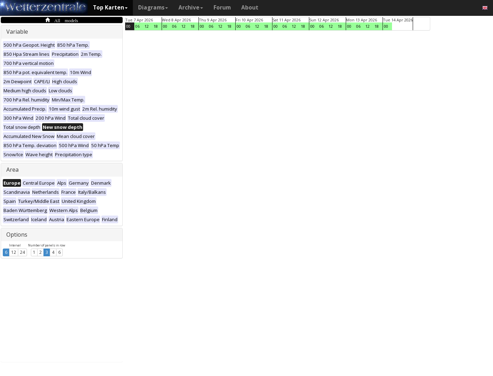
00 (128, 26)
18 (156, 26)
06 (137, 26)
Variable (17, 31)
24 (22, 252)
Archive (190, 7)
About (249, 7)
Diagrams (153, 7)
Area (12, 169)
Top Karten (110, 7)
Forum (222, 7)
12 (13, 252)
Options (16, 234)
